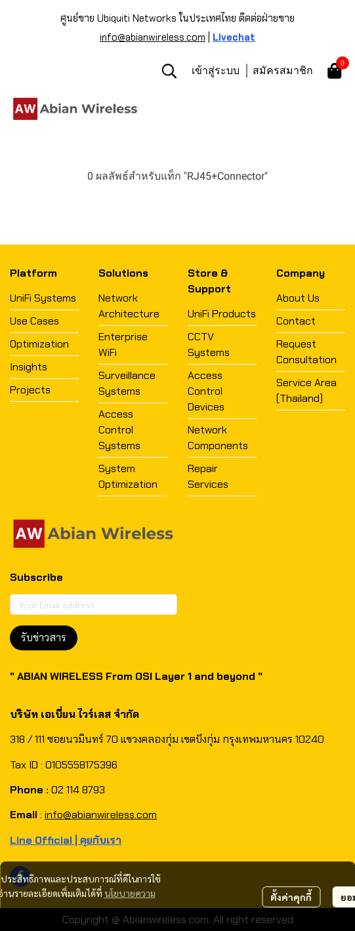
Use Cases (34, 321)
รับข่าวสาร (43, 637)
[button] (169, 71)
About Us (298, 298)
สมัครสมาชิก (283, 70)
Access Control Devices (206, 391)
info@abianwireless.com (152, 37)
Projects (30, 390)
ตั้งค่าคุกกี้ (291, 897)
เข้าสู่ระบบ (216, 70)
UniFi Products (222, 314)
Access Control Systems (119, 429)
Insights (28, 367)
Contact (296, 321)
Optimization (39, 344)
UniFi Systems (43, 298)
